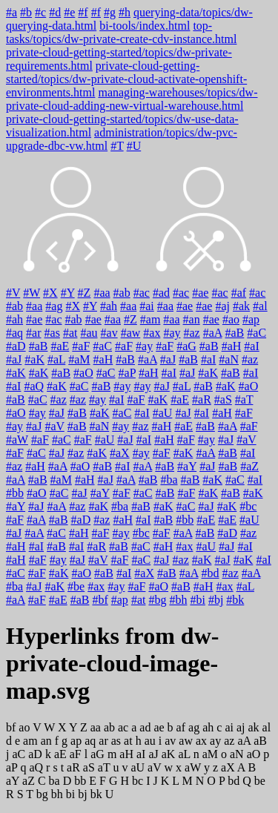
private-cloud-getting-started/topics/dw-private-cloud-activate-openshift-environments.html (126, 79)
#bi (197, 599)
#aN (229, 359)
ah (208, 727)
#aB (235, 332)
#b (26, 12)
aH (126, 754)
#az (192, 332)
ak (253, 727)
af (180, 727)
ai (229, 727)
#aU (163, 412)
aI (140, 754)
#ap (250, 319)
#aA (212, 332)
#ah (108, 306)
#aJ (13, 359)
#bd (210, 573)
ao (24, 727)
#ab (121, 292)
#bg (157, 599)
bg (42, 794)
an (46, 740)
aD (35, 754)
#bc (248, 506)
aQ (36, 767)
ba (54, 780)
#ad (161, 292)
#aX (120, 453)
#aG (186, 346)
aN (237, 754)
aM (210, 754)
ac (123, 727)
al (266, 727)
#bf (99, 599)
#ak (241, 306)
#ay (171, 332)
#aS (223, 399)
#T (116, 145)
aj (240, 727)
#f (82, 12)
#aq (14, 332)
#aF (81, 346)
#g (110, 12)
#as (52, 332)
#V (13, 292)
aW (193, 767)
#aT (244, 399)
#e (69, 12)
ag (193, 727)
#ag (53, 306)
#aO (83, 372)
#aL (56, 359)
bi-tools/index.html (144, 25)
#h (124, 12)
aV (154, 767)
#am (150, 319)
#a (11, 12)
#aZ (249, 466)
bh (57, 794)
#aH (232, 346)
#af (238, 292)
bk (96, 794)
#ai (146, 306)
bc (137, 780)
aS (89, 767)
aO (254, 754)
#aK (34, 359)
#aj (222, 306)
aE (60, 754)
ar (103, 740)
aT (104, 767)
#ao (230, 319)
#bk (235, 599)
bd (233, 780)
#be (76, 586)
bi (70, 794)
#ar (33, 332)
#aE (59, 346)
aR (73, 767)
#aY (186, 466)
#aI (251, 346)
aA (244, 740)
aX (228, 767)
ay (215, 740)
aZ (28, 780)
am (30, 740)
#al (260, 306)
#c (40, 12)
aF (76, 754)
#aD (16, 346)
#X (50, 292)
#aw (131, 332)
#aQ (34, 386)
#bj (215, 599)
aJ (153, 754)
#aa (101, 292)
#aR (201, 399)
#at (70, 332)
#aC (256, 332)
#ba (168, 479)
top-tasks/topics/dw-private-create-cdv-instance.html (121, 32)
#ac (141, 292)
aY (12, 780)
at (128, 740)
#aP (127, 372)
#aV (54, 426)
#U (134, 145)
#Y (68, 292)
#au (88, 332)
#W (31, 292)
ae (158, 727)
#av (109, 332)
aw (186, 740)
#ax (151, 332)
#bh (178, 599)
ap (76, 740)
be (259, 780)
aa (95, 727)
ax (201, 740)
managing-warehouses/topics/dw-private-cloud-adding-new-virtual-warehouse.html (132, 99)
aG (97, 754)
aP (11, 767)
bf (11, 727)
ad (144, 727)
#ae (200, 292)
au (150, 740)
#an (191, 319)
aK (169, 754)
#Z (84, 292)
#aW (17, 439)
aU (137, 767)
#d (55, 12)
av (170, 740)
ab (109, 727)
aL (184, 754)
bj (82, 794)
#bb (15, 493)
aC (18, 754)
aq (90, 740)
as (116, 740)
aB (260, 740)
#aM (79, 359)
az (229, 740)
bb (80, 780)
